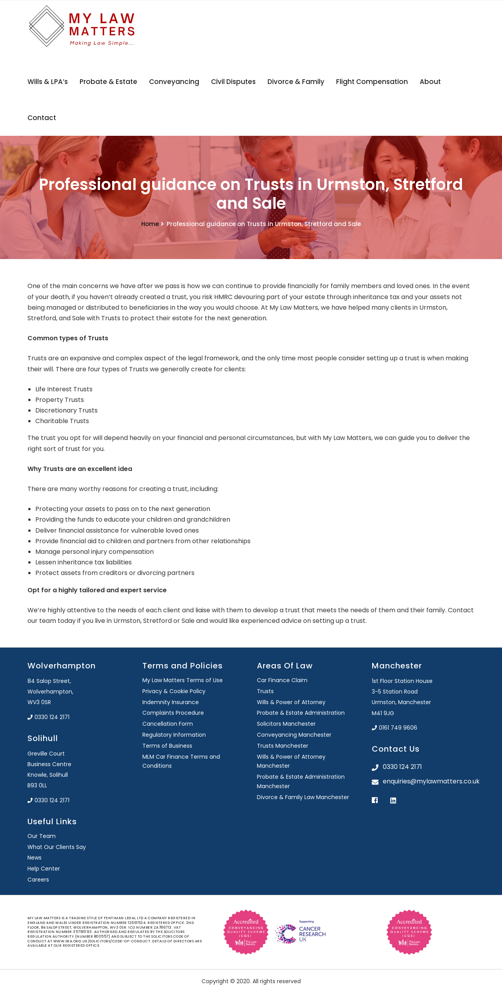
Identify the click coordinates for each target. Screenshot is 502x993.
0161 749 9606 (394, 728)
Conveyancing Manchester (294, 735)
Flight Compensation (372, 81)
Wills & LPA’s (47, 81)
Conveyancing (174, 81)
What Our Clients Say (56, 847)
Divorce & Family (295, 81)
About (430, 81)
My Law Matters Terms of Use (182, 680)
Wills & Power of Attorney (291, 702)
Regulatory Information (174, 735)
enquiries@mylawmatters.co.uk (429, 781)
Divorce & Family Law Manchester (303, 797)
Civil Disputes (233, 81)
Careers (38, 879)
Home (150, 224)
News (34, 858)
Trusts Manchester (282, 746)
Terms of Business (167, 746)
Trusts (265, 691)
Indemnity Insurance (170, 702)
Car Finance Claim (282, 680)
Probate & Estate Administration (301, 713)
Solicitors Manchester (286, 724)
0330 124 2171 (48, 717)
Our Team (41, 836)
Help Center (43, 869)
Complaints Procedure (173, 713)
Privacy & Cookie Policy (174, 691)
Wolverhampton (61, 665)
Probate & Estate (108, 81)
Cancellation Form (167, 724)
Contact (41, 117)
